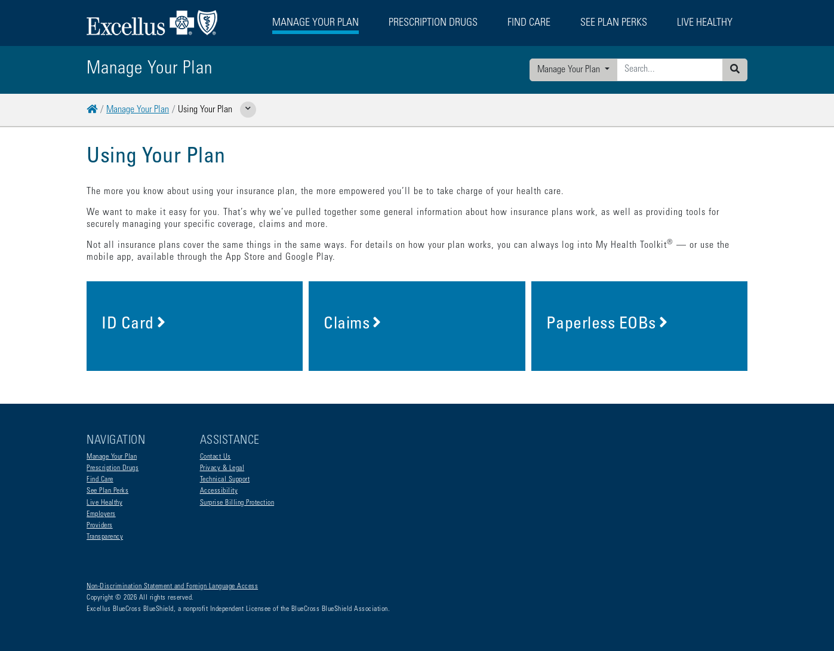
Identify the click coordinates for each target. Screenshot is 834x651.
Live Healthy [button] (705, 23)
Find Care (100, 479)
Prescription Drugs (433, 23)
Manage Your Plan (569, 70)
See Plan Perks (107, 491)
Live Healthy (104, 502)
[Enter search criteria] (670, 70)
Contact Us (215, 456)
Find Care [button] (528, 23)
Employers (101, 514)
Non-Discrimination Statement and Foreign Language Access (172, 586)
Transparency (105, 537)
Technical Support (225, 479)
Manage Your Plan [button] (315, 23)
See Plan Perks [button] (613, 23)
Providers (100, 525)
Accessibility (219, 491)
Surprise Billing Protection (237, 502)
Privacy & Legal (222, 468)
